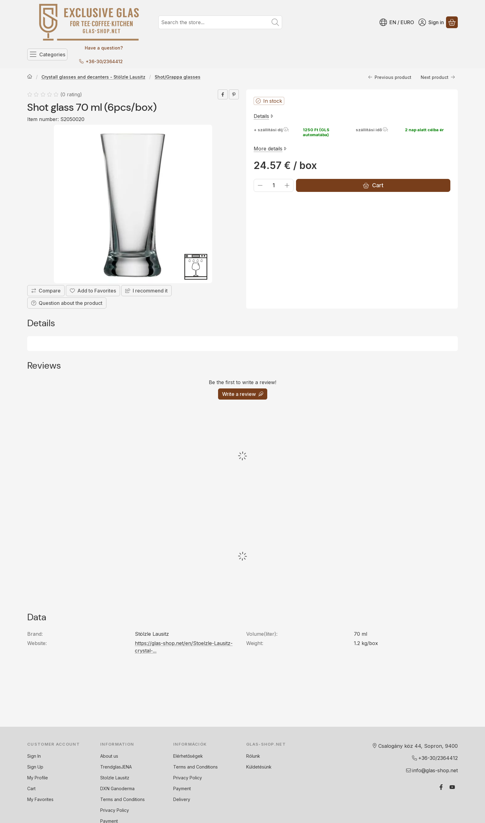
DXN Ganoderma (117, 788)
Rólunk (253, 756)
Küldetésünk (259, 766)
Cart (373, 185)
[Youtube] (452, 787)
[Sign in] (431, 22)
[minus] (260, 185)
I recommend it (146, 291)
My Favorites (40, 799)
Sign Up (35, 766)
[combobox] (220, 22)
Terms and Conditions (122, 799)
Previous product (389, 77)
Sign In (34, 756)
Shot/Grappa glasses (177, 77)
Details (263, 116)
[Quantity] (273, 185)
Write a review (242, 394)
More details (270, 148)
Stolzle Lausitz (114, 777)
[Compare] (46, 290)
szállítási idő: (372, 129)
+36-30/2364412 (104, 61)
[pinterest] (234, 94)
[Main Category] (29, 77)
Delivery (181, 799)
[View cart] (452, 22)
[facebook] (223, 94)
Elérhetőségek (188, 756)
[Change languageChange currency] (396, 22)
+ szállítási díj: (271, 129)
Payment (182, 788)
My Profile (37, 777)
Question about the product (66, 303)
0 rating (72, 94)
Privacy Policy (114, 810)
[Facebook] (441, 787)
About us (109, 756)
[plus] (287, 185)
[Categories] (47, 54)
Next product (438, 77)
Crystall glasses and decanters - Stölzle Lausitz (93, 77)
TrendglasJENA (116, 766)
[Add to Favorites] (93, 290)
